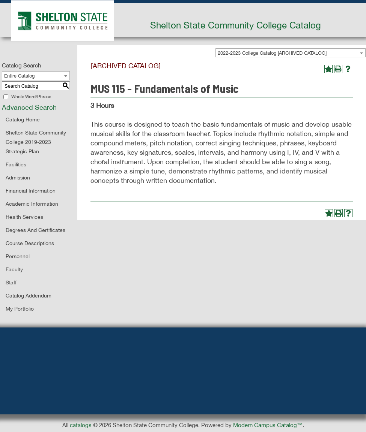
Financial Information (31, 191)
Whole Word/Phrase (31, 96)
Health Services (24, 217)
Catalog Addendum (28, 296)
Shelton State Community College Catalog (235, 25)
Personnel (18, 256)
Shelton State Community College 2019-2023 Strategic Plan (36, 142)
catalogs (81, 425)
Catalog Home (23, 120)
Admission (18, 178)
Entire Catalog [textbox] (19, 76)
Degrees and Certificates (35, 230)
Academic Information (32, 204)
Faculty (14, 269)
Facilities (16, 164)
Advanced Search (29, 107)
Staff (11, 283)
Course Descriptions (30, 243)
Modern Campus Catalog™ (268, 425)
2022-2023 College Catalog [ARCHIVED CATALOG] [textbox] (272, 53)
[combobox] (290, 52)
